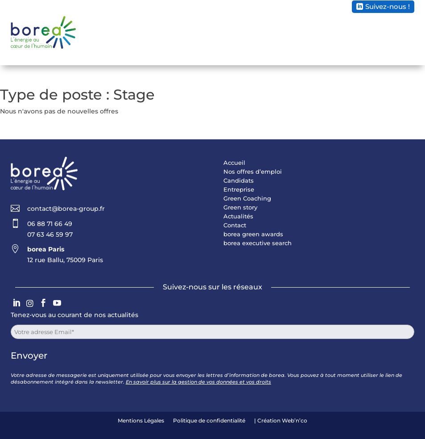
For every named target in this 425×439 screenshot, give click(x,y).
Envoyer (29, 355)
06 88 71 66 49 (49, 224)
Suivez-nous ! (387, 6)
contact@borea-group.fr (66, 209)
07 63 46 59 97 (50, 234)
